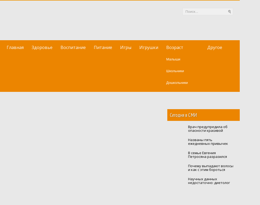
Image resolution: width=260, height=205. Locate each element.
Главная (15, 47)
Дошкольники (177, 83)
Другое (214, 47)
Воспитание (73, 47)
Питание (103, 47)
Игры (125, 47)
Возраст (174, 47)
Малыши (173, 59)
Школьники (175, 71)
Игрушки (148, 47)
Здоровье (42, 47)
